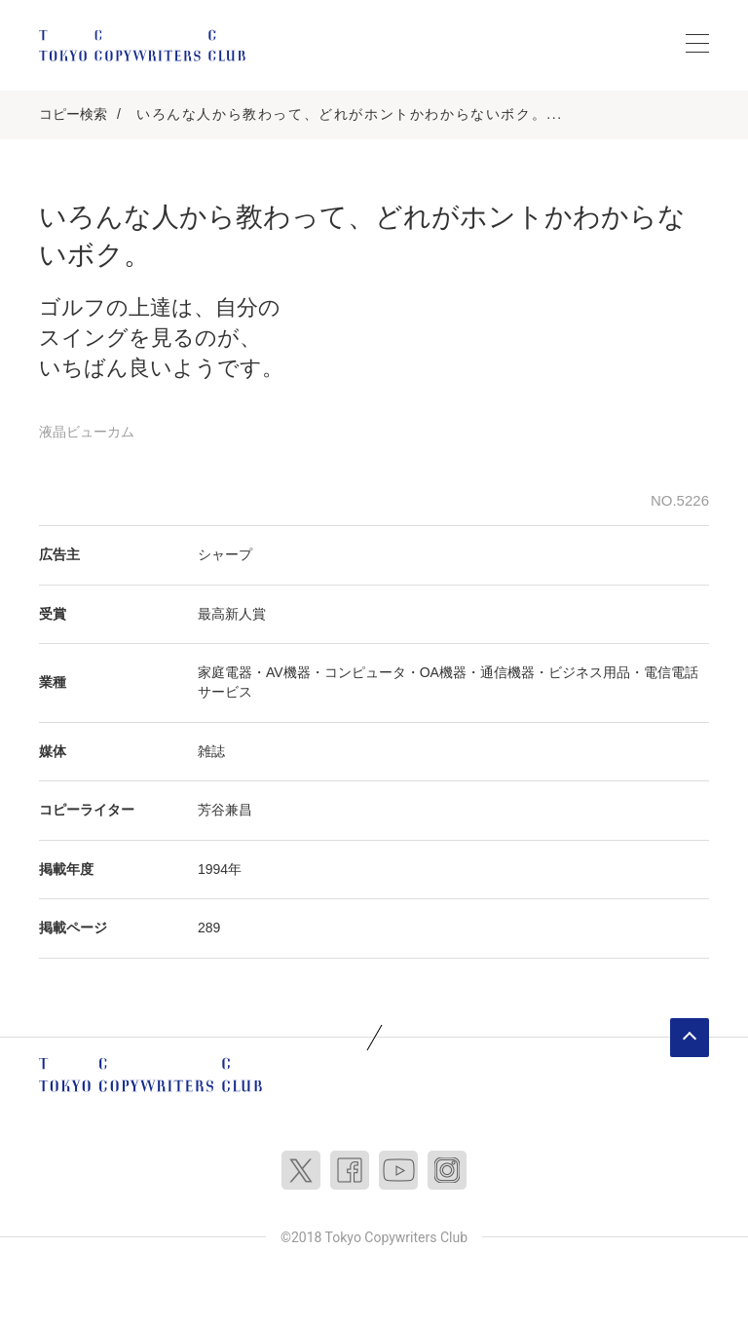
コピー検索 (73, 114)
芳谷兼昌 (225, 809)
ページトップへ (689, 1037)
